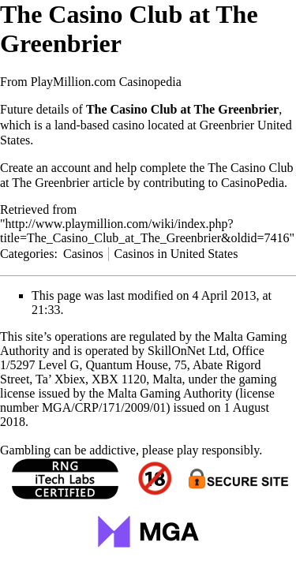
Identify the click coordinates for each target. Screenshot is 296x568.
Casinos (83, 253)
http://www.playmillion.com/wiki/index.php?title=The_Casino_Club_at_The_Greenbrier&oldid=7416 (144, 231)
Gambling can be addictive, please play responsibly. (131, 450)
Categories (27, 253)
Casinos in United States (176, 253)
